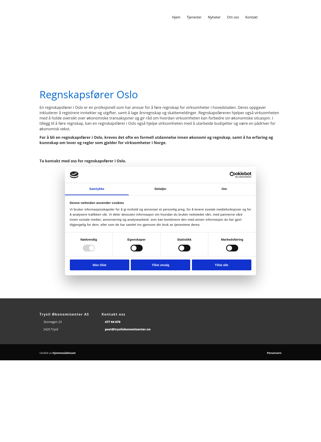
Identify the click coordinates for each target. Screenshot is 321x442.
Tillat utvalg (160, 265)
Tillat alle (221, 265)
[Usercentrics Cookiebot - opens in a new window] (232, 175)
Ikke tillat (99, 265)
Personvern (274, 353)
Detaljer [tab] (160, 189)
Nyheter (214, 17)
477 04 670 (112, 322)
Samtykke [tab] (96, 189)
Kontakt (251, 17)
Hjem (176, 17)
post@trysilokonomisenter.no (128, 329)
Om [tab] (224, 189)
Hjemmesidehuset (64, 353)
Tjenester (194, 17)
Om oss (233, 17)
